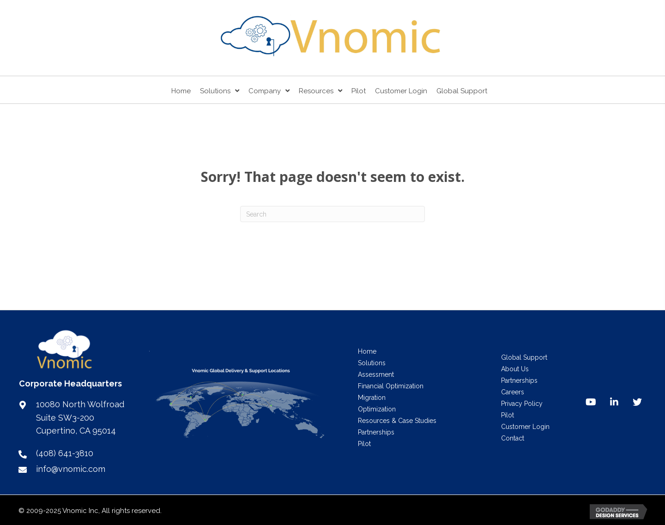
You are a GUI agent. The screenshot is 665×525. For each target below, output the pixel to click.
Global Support (524, 357)
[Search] (332, 214)
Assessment (376, 374)
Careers (512, 392)
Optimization (377, 409)
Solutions (372, 363)
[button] (591, 402)
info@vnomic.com (70, 469)
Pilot (364, 444)
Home (367, 351)
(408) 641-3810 (64, 453)
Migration (372, 397)
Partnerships (376, 432)
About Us (515, 369)
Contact (512, 438)
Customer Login (525, 426)
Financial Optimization (390, 386)
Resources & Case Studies (397, 420)
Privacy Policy (522, 403)
